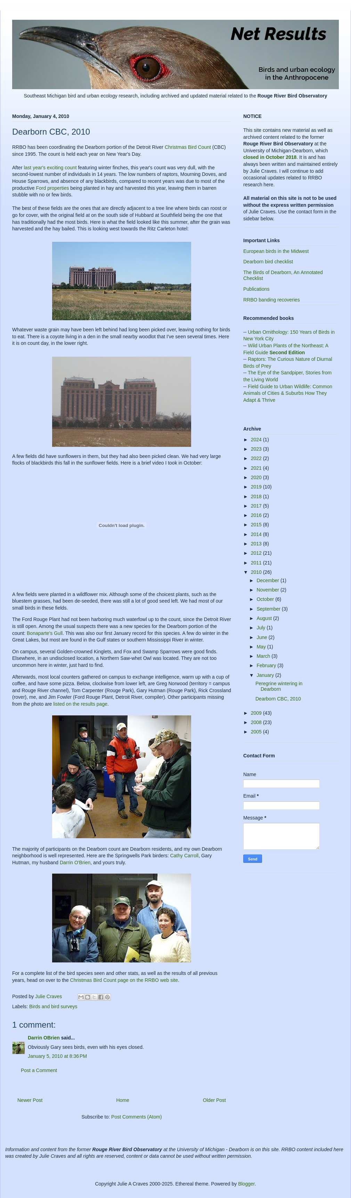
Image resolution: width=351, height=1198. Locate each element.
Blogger (246, 1184)
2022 (257, 458)
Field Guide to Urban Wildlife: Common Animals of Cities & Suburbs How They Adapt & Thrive (287, 393)
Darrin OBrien (44, 1037)
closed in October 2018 (269, 157)
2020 (257, 477)
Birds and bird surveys (53, 1006)
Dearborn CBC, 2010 (278, 699)
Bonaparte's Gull (45, 633)
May (261, 646)
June (262, 637)
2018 (257, 496)
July (261, 627)
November (268, 590)
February (266, 665)
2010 (257, 572)
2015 (257, 524)
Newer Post (29, 1100)
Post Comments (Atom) (136, 1117)
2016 (257, 515)
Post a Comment (39, 1070)
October (265, 599)
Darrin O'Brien (75, 862)
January (265, 675)
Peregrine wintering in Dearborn (278, 686)
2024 (257, 439)
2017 (257, 506)
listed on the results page (80, 704)
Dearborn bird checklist (268, 261)
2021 (257, 468)
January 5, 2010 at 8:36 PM (57, 1056)
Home (122, 1100)
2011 (257, 563)
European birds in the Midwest (276, 251)
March (263, 656)
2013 (257, 543)
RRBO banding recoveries (271, 300)
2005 (257, 731)
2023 (257, 449)
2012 (257, 553)
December (268, 580)
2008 (257, 722)
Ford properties (52, 188)
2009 (257, 713)
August (264, 618)
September (268, 609)
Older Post (214, 1100)
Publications (256, 289)
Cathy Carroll (184, 855)
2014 (257, 534)
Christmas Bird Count (188, 147)
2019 (257, 487)
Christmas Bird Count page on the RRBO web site (124, 980)
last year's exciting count (50, 167)
